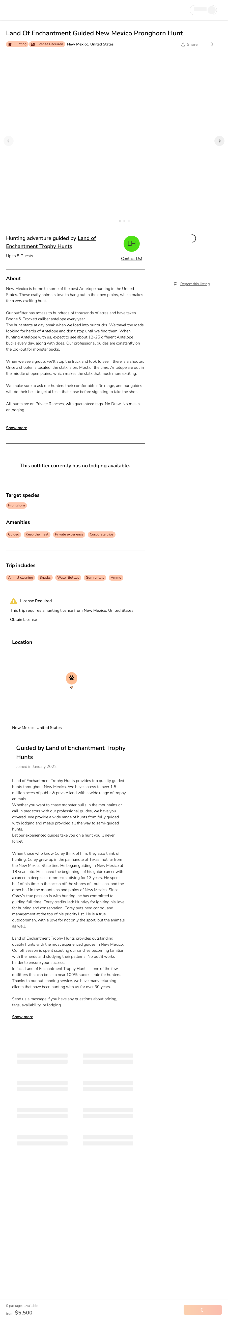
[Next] (219, 141)
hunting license (59, 610)
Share (189, 44)
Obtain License (23, 619)
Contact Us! (131, 258)
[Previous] (9, 141)
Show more (16, 428)
